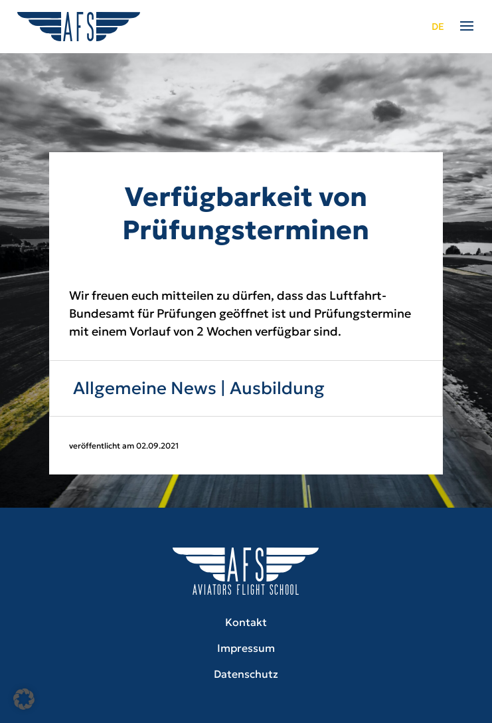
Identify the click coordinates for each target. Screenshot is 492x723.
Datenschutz (246, 673)
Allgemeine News (144, 388)
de (438, 27)
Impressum (246, 648)
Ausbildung (277, 388)
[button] (24, 699)
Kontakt (246, 622)
